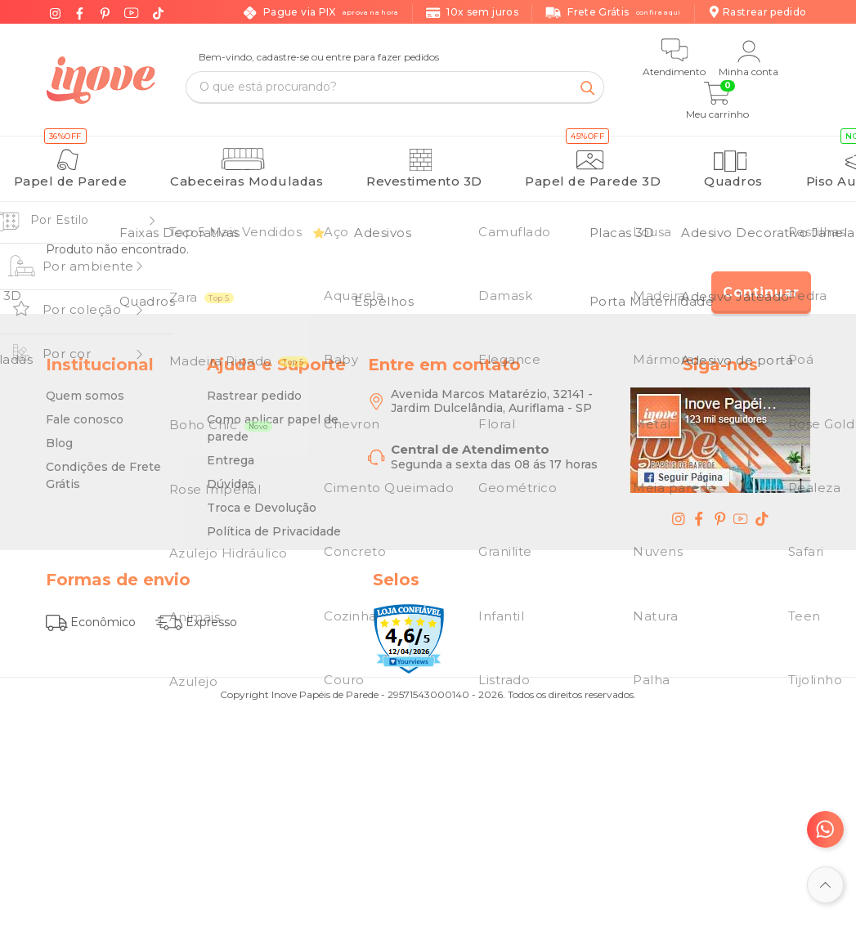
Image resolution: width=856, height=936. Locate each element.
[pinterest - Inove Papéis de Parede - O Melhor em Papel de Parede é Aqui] (720, 510)
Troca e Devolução (261, 499)
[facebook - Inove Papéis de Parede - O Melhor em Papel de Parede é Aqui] (699, 510)
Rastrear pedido (254, 387)
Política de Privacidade (274, 523)
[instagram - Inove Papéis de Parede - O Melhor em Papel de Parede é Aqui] (678, 510)
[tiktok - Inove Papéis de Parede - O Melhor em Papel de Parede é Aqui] (762, 510)
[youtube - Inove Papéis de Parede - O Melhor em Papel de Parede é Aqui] (740, 510)
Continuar (761, 284)
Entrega (230, 452)
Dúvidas (230, 475)
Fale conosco (84, 411)
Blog (59, 435)
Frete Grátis (613, 12)
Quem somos (85, 387)
